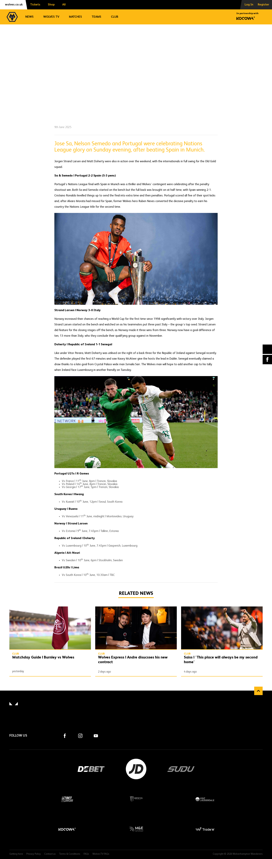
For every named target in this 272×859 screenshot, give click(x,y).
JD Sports (136, 769)
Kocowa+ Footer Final (67, 829)
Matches (75, 16)
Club (114, 16)
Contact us (50, 854)
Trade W (205, 829)
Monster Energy (136, 799)
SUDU (181, 769)
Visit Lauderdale (205, 799)
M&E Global (136, 829)
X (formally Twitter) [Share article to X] (267, 349)
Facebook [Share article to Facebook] (267, 359)
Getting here (16, 854)
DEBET (91, 769)
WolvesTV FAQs (100, 854)
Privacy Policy (33, 854)
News (29, 16)
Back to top (258, 690)
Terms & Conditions (69, 854)
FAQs (86, 854)
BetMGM (67, 799)
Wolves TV (51, 16)
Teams (96, 16)
